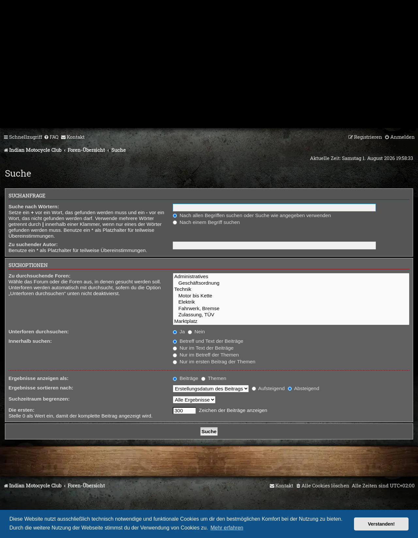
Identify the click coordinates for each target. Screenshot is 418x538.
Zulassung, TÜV (291, 315)
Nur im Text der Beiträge (203, 348)
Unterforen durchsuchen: (38, 331)
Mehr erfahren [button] (226, 527)
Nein (196, 331)
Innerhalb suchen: (30, 341)
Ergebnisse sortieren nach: (40, 387)
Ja (179, 331)
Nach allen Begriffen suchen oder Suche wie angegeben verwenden (252, 215)
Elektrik (291, 302)
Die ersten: (21, 410)
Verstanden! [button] (381, 524)
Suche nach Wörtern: (33, 206)
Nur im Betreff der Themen (206, 354)
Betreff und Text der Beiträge (208, 341)
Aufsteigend (268, 388)
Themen (213, 378)
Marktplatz (291, 321)
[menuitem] (51, 137)
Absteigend (303, 388)
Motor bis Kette (291, 296)
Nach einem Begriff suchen (206, 222)
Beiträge (185, 378)
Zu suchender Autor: (33, 244)
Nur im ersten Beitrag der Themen (214, 361)
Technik (291, 289)
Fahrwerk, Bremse (291, 309)
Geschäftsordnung (291, 283)
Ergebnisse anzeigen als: (38, 378)
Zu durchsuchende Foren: (39, 275)
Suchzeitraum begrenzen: (39, 399)
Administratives (291, 277)
